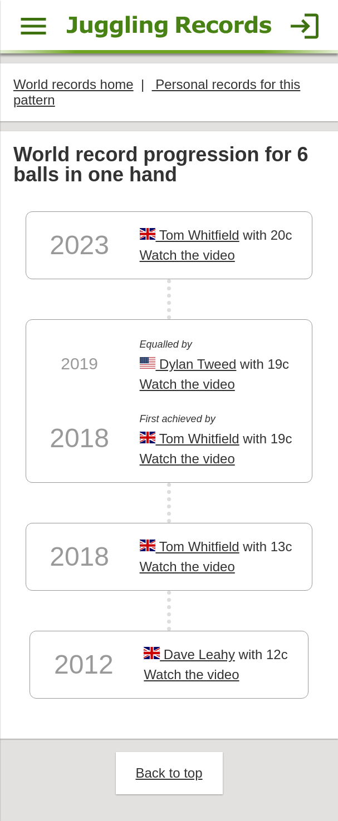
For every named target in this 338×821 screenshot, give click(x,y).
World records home (73, 84)
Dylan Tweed (188, 364)
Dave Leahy (189, 654)
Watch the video (187, 255)
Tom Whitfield (189, 235)
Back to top (168, 772)
